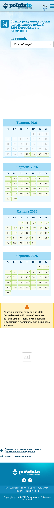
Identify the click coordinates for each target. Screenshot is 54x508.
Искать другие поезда (18, 456)
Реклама (43, 487)
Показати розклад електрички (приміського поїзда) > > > (23, 450)
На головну (12, 487)
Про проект (28, 487)
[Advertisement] (27, 86)
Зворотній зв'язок (27, 491)
